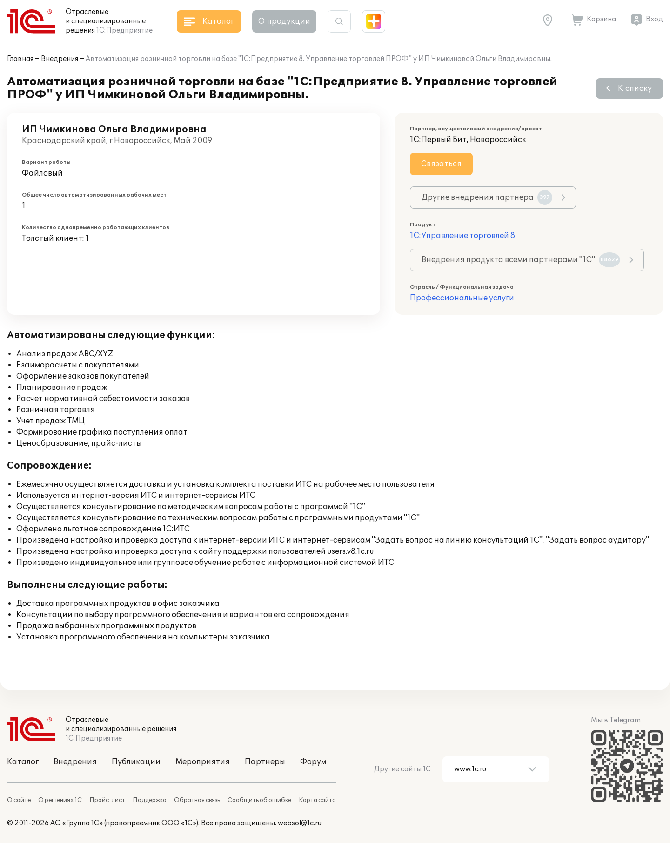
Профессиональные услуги (462, 298)
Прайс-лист (107, 800)
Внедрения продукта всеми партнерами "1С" (521, 259)
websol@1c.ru (300, 823)
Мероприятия (202, 762)
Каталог (23, 762)
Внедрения (59, 59)
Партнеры (265, 762)
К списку (635, 88)
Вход (654, 19)
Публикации (136, 762)
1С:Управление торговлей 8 (462, 235)
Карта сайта (317, 800)
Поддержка (150, 800)
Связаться (441, 164)
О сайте (19, 800)
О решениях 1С (60, 800)
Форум (313, 762)
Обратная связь (197, 800)
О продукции (284, 21)
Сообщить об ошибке (259, 800)
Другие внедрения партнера (487, 197)
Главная (20, 59)
